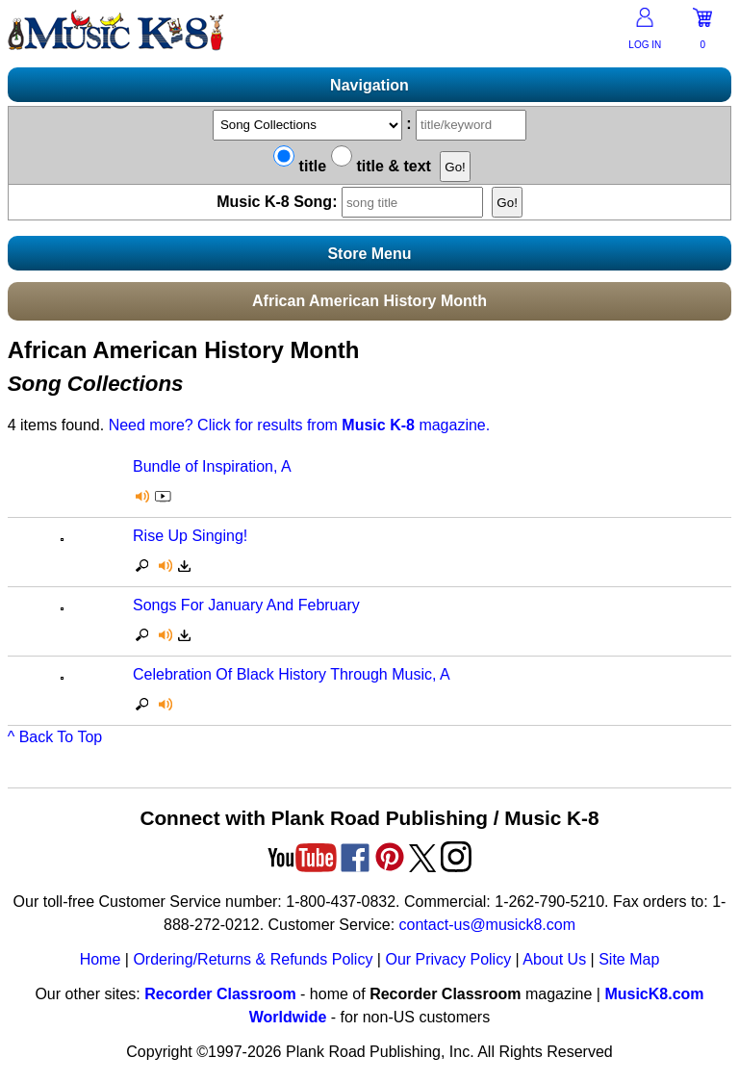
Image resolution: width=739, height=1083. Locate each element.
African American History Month (369, 301)
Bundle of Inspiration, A (212, 466)
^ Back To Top (55, 737)
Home (100, 959)
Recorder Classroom (219, 994)
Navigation (369, 85)
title (299, 166)
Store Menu (369, 253)
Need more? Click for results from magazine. (300, 425)
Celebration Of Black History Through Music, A (291, 674)
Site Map (629, 959)
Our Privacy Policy (448, 959)
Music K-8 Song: (354, 201)
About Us (554, 959)
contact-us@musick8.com (487, 924)
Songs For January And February (246, 605)
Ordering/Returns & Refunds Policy (252, 959)
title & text (381, 166)
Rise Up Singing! (190, 536)
